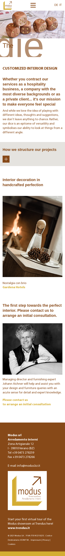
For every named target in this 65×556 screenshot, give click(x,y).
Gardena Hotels (14, 287)
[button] (31, 34)
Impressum (36, 539)
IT (60, 5)
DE (56, 5)
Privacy (46, 539)
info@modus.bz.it (28, 466)
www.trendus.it (19, 528)
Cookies (11, 544)
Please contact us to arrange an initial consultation (27, 402)
